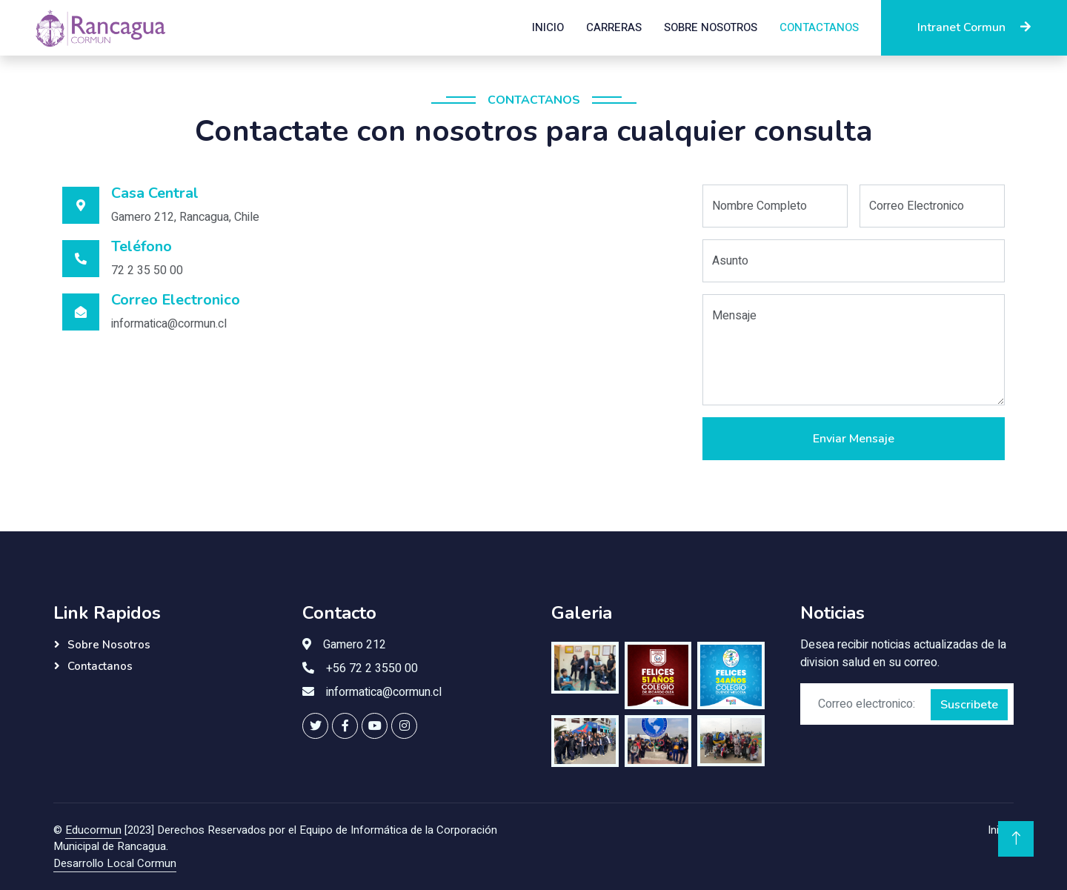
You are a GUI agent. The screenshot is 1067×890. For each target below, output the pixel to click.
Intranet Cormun (974, 27)
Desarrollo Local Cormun (114, 863)
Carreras (614, 27)
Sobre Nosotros (710, 27)
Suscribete (969, 705)
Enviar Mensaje (853, 439)
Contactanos (819, 27)
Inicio (548, 27)
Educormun (93, 830)
